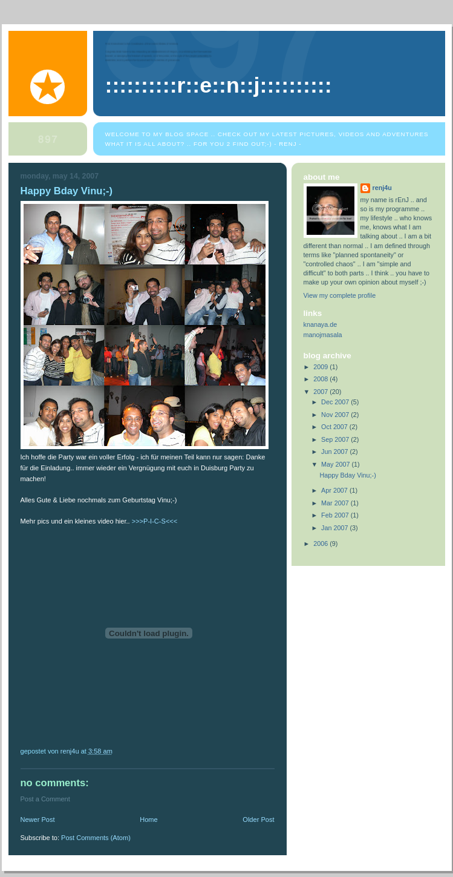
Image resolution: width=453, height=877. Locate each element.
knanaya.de (320, 324)
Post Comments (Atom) (96, 837)
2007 (321, 391)
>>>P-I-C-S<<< (155, 521)
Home (148, 819)
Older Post (258, 819)
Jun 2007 (335, 451)
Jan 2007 (335, 527)
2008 (321, 379)
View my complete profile (340, 295)
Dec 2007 (336, 402)
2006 (321, 543)
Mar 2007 (336, 503)
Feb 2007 (336, 515)
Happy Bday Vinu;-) (347, 475)
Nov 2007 (336, 414)
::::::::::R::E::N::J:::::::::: (218, 85)
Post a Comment (45, 799)
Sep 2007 (336, 439)
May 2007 (336, 464)
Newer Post (38, 819)
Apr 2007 (335, 490)
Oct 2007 (335, 426)
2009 (321, 366)
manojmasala (323, 334)
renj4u (382, 187)
